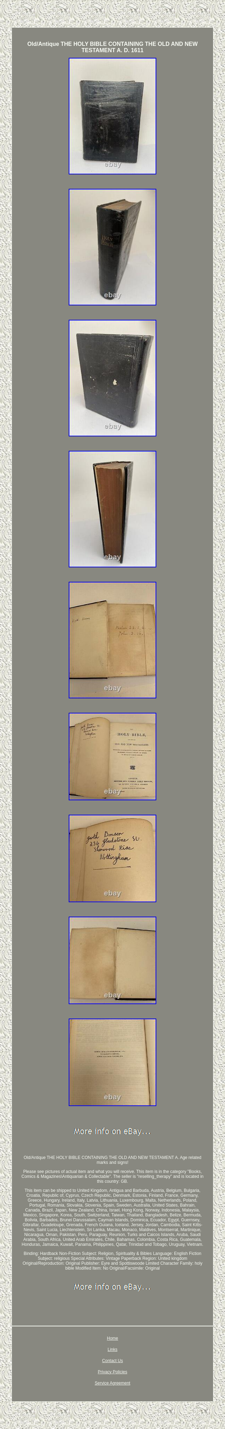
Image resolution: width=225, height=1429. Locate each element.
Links (112, 1349)
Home (112, 1338)
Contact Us (112, 1360)
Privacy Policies (112, 1371)
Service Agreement (112, 1383)
